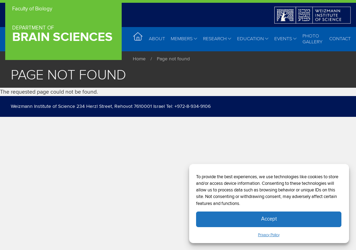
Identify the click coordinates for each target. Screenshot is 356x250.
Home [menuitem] (138, 38)
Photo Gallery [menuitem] (312, 39)
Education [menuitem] (253, 38)
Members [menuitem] (184, 38)
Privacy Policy (269, 235)
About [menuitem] (157, 39)
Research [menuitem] (217, 38)
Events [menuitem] (285, 38)
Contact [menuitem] (340, 39)
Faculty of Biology (32, 8)
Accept (269, 219)
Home (139, 59)
